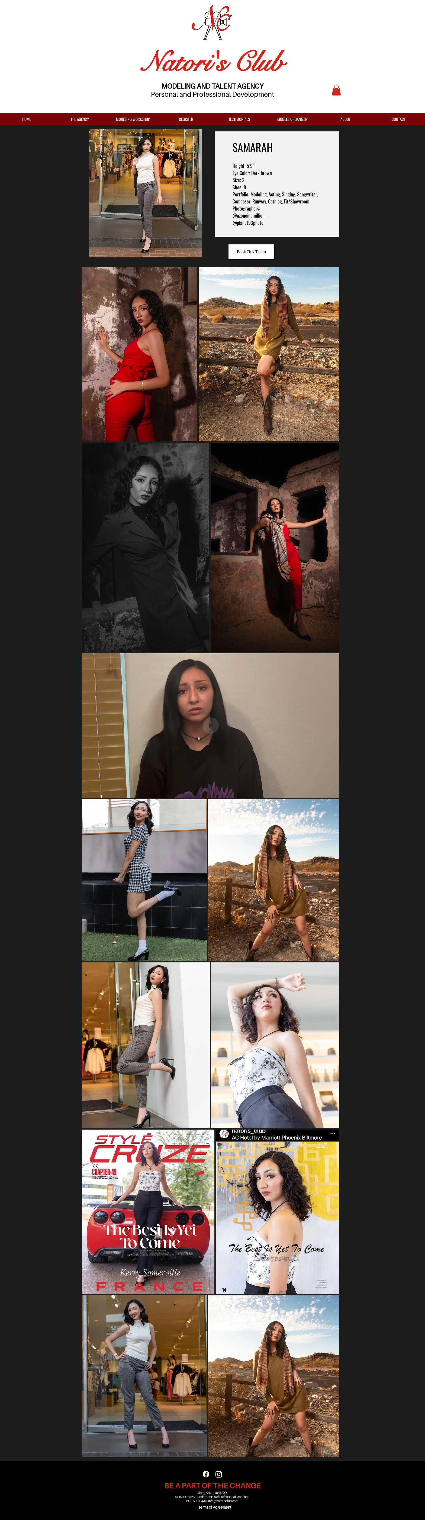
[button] (336, 90)
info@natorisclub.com (223, 1501)
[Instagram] (218, 1474)
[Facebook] (206, 1474)
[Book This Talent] (251, 252)
